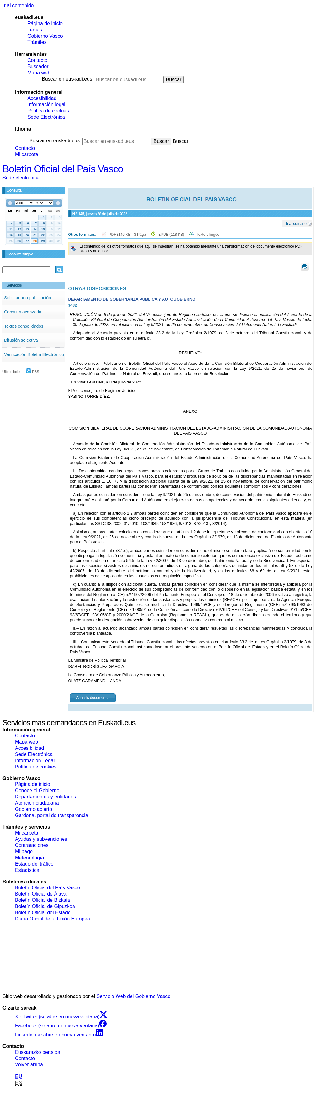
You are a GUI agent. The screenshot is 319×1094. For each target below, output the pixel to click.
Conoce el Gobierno (37, 790)
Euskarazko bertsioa (37, 1052)
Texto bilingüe (208, 234)
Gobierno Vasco (45, 36)
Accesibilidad (41, 98)
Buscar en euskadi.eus (67, 79)
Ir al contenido (18, 5)
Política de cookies (48, 110)
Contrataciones (32, 845)
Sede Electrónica (46, 117)
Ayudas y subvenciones (41, 839)
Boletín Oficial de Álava (40, 894)
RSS (32, 371)
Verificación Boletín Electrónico (34, 354)
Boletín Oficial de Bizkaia (42, 900)
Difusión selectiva (21, 340)
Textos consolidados (23, 326)
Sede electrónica (21, 177)
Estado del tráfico (34, 864)
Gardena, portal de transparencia (51, 815)
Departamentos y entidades (45, 796)
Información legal (46, 104)
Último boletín (12, 371)
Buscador (38, 66)
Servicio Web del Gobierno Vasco (134, 996)
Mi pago (24, 851)
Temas (34, 29)
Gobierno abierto (33, 809)
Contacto (37, 60)
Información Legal (35, 760)
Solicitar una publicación (27, 297)
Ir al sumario (296, 223)
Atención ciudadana (37, 803)
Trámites (37, 42)
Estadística (27, 870)
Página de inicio (45, 23)
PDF (128, 234)
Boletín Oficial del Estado (43, 912)
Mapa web (38, 72)
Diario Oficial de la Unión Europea (52, 918)
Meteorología (29, 857)
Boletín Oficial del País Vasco (62, 168)
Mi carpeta (26, 154)
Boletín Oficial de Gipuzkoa (45, 906)
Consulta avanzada (22, 311)
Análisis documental (92, 698)
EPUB (171, 234)
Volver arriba (29, 1064)
